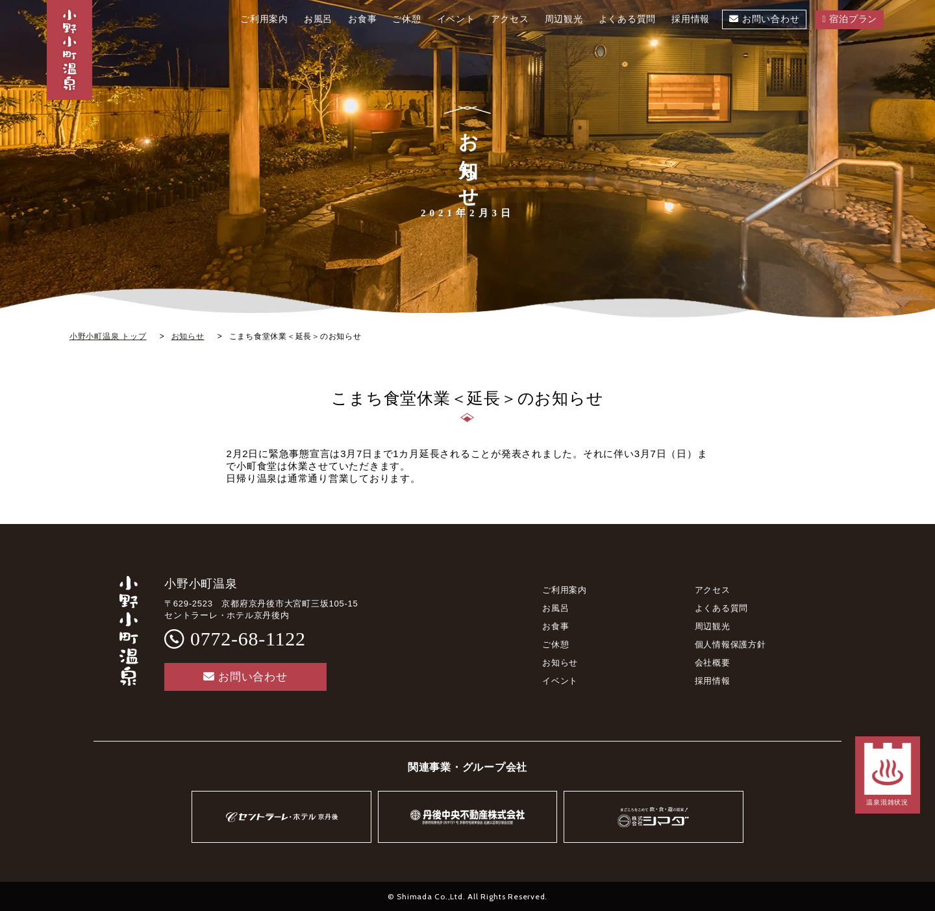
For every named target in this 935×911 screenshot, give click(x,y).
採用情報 (712, 681)
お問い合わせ (245, 677)
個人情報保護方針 (730, 644)
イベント (560, 681)
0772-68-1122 (248, 638)
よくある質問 (722, 608)
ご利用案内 (564, 590)
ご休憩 (555, 644)
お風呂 (555, 608)
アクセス (712, 590)
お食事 (555, 626)
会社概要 (712, 663)
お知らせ (560, 663)
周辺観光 (712, 626)
